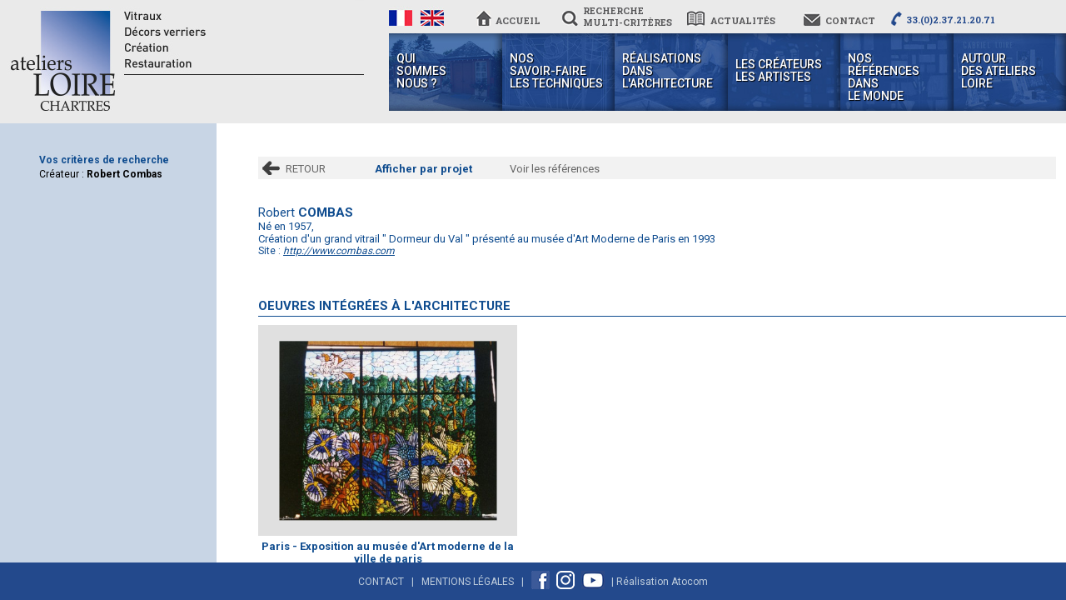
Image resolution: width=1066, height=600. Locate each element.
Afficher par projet (423, 168)
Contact (381, 582)
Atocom (689, 582)
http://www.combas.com (339, 251)
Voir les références (555, 168)
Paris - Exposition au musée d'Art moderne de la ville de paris (388, 552)
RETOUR (306, 168)
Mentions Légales (467, 582)
